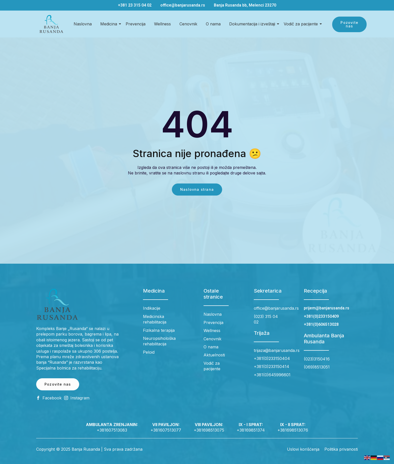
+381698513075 (209, 430)
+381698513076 (292, 430)
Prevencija (135, 23)
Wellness (162, 23)
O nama (213, 23)
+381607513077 (166, 430)
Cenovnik (188, 23)
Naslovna (83, 23)
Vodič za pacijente (302, 23)
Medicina (109, 23)
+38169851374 (251, 430)
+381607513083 (112, 430)
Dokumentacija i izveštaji (253, 23)
